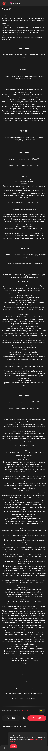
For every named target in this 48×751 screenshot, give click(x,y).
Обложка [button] (15, 3)
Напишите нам (27, 710)
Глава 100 (11, 718)
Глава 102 (37, 718)
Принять (13, 746)
